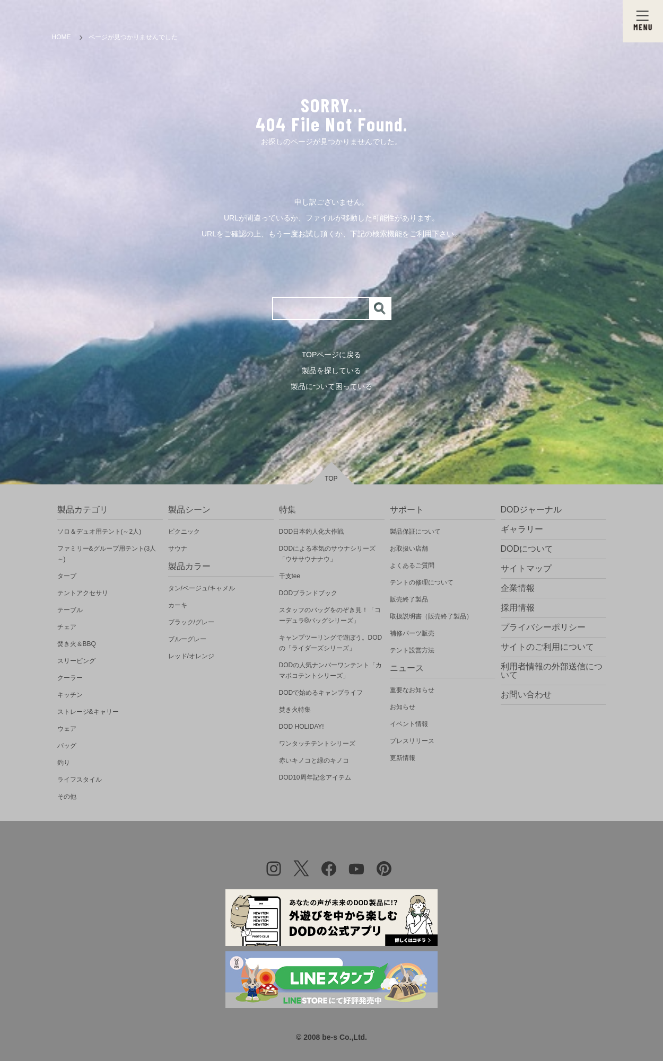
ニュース (407, 668)
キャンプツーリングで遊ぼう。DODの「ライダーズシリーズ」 (330, 643)
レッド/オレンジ (191, 656)
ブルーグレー (187, 639)
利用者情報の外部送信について (552, 670)
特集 (287, 509)
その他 (66, 796)
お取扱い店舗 (409, 548)
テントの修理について (421, 582)
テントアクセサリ (82, 593)
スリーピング (76, 661)
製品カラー (189, 566)
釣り (63, 762)
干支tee (290, 576)
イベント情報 (409, 724)
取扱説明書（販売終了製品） (431, 616)
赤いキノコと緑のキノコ (314, 760)
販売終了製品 (409, 599)
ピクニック (184, 531)
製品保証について (415, 531)
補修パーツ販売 (412, 633)
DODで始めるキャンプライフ (321, 692)
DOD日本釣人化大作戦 (311, 531)
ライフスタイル (79, 779)
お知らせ (402, 707)
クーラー (70, 678)
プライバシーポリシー (543, 627)
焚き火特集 (295, 709)
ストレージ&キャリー (88, 711)
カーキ (177, 605)
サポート (407, 509)
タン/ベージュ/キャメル (201, 588)
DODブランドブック (308, 593)
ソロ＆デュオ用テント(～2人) (99, 531)
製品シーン (189, 509)
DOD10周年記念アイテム (315, 777)
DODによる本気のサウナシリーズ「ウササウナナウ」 (327, 554)
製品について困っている (331, 386)
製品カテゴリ (82, 509)
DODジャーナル (531, 509)
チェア (66, 627)
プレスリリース (412, 741)
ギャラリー (522, 529)
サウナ (177, 548)
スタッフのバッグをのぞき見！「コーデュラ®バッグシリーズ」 (330, 615)
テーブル (70, 610)
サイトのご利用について (547, 646)
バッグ (66, 745)
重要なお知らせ (412, 690)
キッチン (70, 695)
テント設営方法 (412, 650)
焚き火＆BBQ (76, 644)
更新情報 (402, 758)
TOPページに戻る (332, 354)
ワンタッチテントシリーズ (317, 743)
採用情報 (518, 607)
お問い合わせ (526, 694)
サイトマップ (526, 568)
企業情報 (518, 588)
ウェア (66, 728)
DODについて (527, 548)
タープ (66, 576)
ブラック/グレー (191, 622)
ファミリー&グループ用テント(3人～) (106, 554)
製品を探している (331, 370)
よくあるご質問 (412, 565)
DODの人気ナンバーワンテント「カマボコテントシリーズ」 (330, 670)
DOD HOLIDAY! (301, 726)
